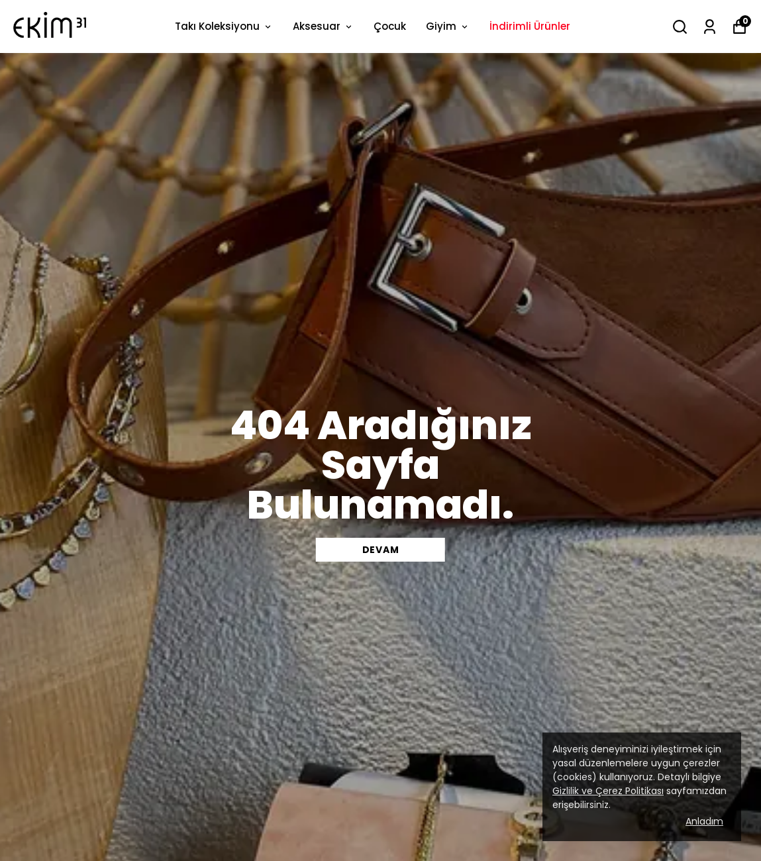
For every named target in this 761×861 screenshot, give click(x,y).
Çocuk (390, 26)
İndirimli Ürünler (529, 26)
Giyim (448, 26)
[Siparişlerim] (709, 27)
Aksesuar (323, 26)
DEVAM (380, 549)
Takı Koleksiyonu (224, 26)
